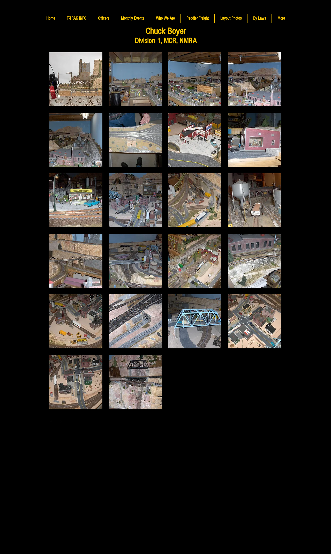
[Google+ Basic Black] (62, 422)
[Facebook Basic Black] (51, 422)
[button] (76, 79)
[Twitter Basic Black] (57, 422)
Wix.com (158, 421)
